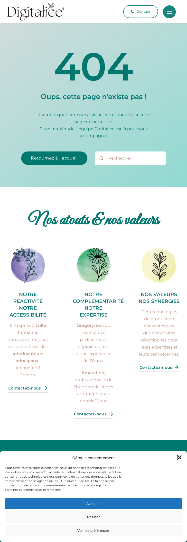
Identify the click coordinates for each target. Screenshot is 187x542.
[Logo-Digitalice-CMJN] (36, 4)
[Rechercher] (130, 158)
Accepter (93, 504)
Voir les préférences (93, 530)
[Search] (101, 158)
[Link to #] (169, 11)
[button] (179, 457)
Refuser (93, 517)
